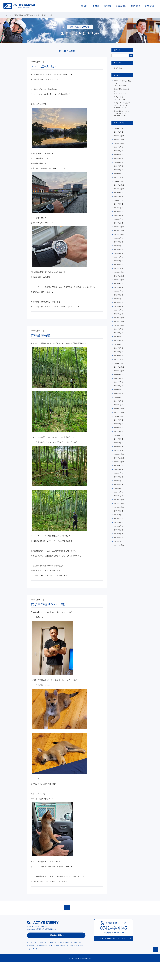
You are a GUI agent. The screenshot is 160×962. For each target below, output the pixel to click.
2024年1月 (117, 223)
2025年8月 (117, 151)
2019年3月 (117, 443)
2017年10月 (118, 507)
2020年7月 (117, 382)
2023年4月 (117, 257)
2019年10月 (118, 416)
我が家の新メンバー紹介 (49, 604)
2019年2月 (117, 446)
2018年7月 (117, 473)
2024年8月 (117, 196)
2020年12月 (118, 363)
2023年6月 (117, 249)
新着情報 (32, 945)
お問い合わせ (60, 945)
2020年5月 (117, 390)
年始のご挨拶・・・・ (123, 98)
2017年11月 (118, 503)
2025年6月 (117, 158)
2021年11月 (118, 321)
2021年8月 (117, 333)
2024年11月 (118, 185)
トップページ (7, 15)
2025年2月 (117, 174)
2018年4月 (117, 484)
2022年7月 (117, 291)
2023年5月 (117, 253)
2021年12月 (118, 318)
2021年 (44, 15)
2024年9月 (117, 192)
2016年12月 (118, 545)
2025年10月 (118, 143)
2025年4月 (117, 166)
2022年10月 (118, 280)
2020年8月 (117, 378)
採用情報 (53, 942)
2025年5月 (117, 162)
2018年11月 (118, 458)
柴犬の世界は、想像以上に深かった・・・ (123, 113)
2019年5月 (117, 435)
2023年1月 (117, 268)
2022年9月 (117, 283)
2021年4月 (117, 348)
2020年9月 (117, 374)
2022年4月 (117, 302)
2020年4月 (117, 393)
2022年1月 (117, 314)
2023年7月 (117, 246)
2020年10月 (118, 371)
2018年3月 (117, 488)
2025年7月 (117, 155)
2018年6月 (117, 477)
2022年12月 (118, 272)
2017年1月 (117, 541)
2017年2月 (117, 537)
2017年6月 (117, 522)
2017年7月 (117, 518)
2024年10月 (118, 189)
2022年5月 (117, 299)
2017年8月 (117, 515)
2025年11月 (118, 139)
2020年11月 (118, 367)
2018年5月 (117, 481)
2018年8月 (117, 469)
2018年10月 (118, 462)
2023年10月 (118, 234)
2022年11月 (118, 276)
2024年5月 (117, 208)
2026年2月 (117, 128)
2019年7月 (117, 427)
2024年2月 (117, 219)
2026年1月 (117, 132)
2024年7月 (117, 200)
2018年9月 (117, 465)
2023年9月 (117, 238)
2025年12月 (118, 136)
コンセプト (32, 942)
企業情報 (43, 942)
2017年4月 (117, 530)
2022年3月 (117, 306)
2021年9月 (117, 329)
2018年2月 (117, 492)
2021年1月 (117, 359)
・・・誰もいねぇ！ (45, 66)
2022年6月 (117, 295)
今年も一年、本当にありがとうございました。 (123, 105)
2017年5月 (117, 526)
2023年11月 (118, 230)
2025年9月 (117, 147)
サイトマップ (33, 949)
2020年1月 (117, 405)
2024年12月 (118, 181)
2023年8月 (117, 242)
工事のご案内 (77, 942)
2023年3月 (117, 261)
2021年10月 (118, 325)
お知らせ (117, 68)
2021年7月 (117, 337)
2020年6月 (117, 386)
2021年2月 (117, 356)
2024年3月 (117, 215)
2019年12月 (118, 409)
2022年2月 (117, 310)
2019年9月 (117, 420)
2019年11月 (118, 412)
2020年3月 (117, 397)
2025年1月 (117, 177)
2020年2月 (117, 401)
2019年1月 (117, 450)
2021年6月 (117, 340)
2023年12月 (118, 227)
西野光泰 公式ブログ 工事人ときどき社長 (27, 15)
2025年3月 (117, 170)
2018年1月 (117, 496)
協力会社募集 (56, 935)
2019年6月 (117, 431)
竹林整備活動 (40, 335)
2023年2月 (117, 264)
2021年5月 (117, 344)
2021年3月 (117, 352)
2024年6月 (117, 204)
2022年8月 (117, 287)
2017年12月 (118, 500)
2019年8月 (117, 424)
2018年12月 (118, 454)
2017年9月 (117, 511)
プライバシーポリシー (76, 945)
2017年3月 (117, 534)
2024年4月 (117, 211)
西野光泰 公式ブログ (45, 945)
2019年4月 (117, 439)
